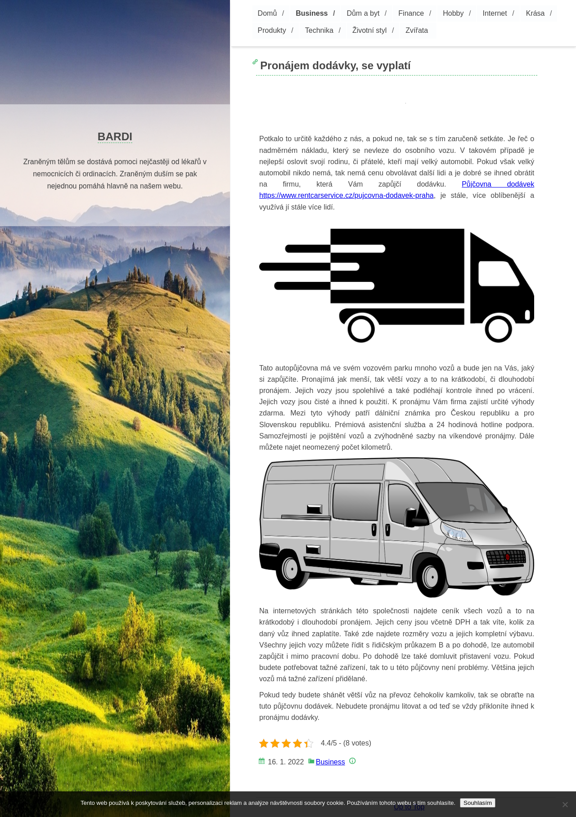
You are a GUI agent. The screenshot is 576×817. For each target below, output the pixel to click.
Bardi (115, 136)
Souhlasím (478, 802)
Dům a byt (362, 13)
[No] (564, 804)
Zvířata (416, 30)
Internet (494, 13)
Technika (319, 30)
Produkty (272, 30)
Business (312, 13)
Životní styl (369, 30)
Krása (535, 13)
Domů (267, 13)
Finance (411, 13)
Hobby (453, 13)
